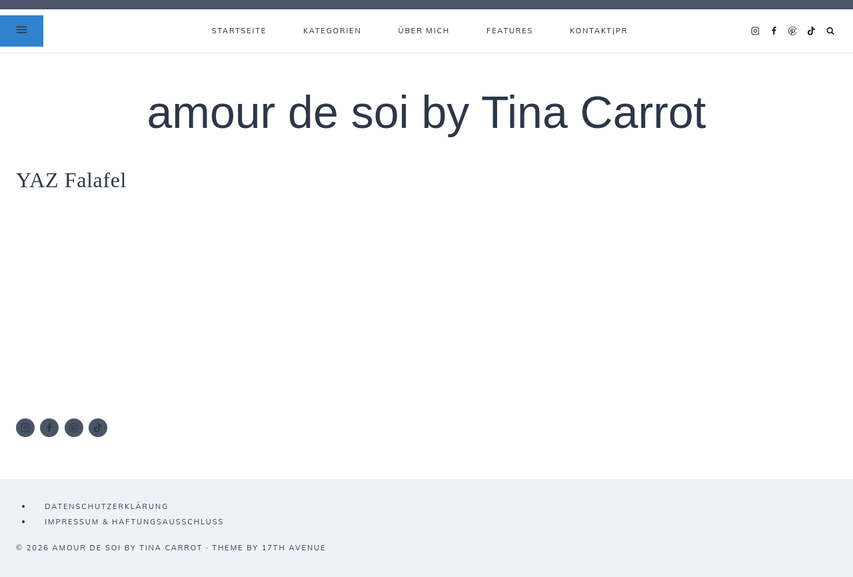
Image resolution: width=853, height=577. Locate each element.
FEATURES (509, 30)
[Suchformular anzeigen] (830, 31)
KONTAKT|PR (599, 30)
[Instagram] (755, 31)
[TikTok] (811, 31)
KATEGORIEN (332, 30)
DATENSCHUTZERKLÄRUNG (107, 506)
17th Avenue (294, 547)
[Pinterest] (792, 31)
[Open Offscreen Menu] (21, 31)
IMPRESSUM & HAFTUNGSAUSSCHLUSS (134, 521)
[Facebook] (773, 31)
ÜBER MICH (424, 30)
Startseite (239, 30)
